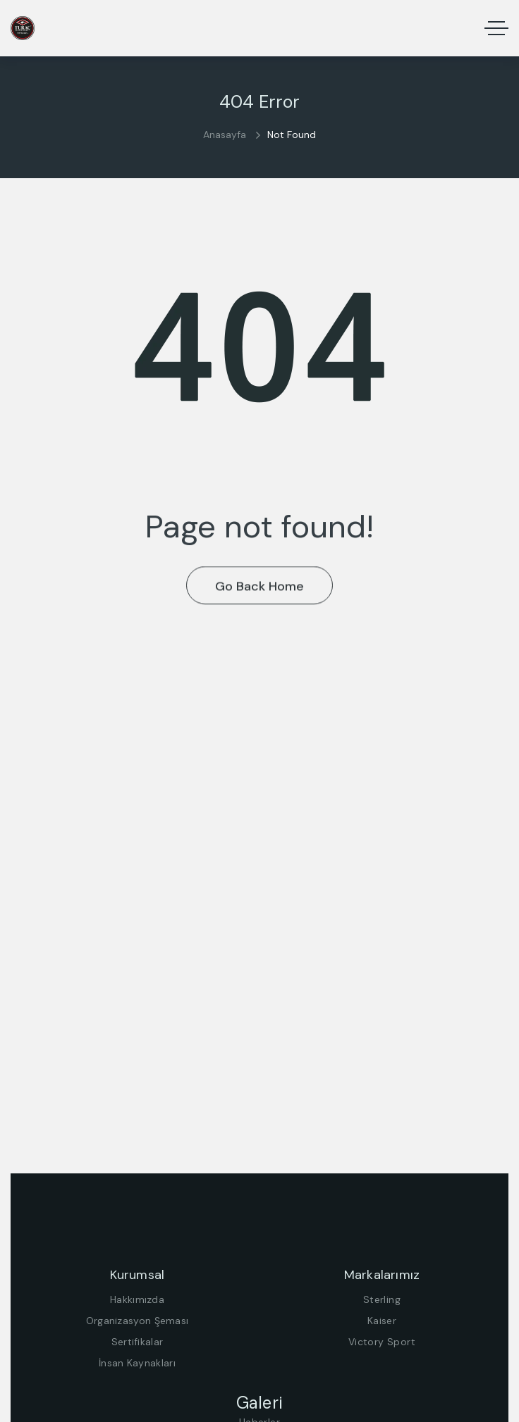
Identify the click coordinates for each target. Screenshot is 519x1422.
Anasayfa (224, 134)
